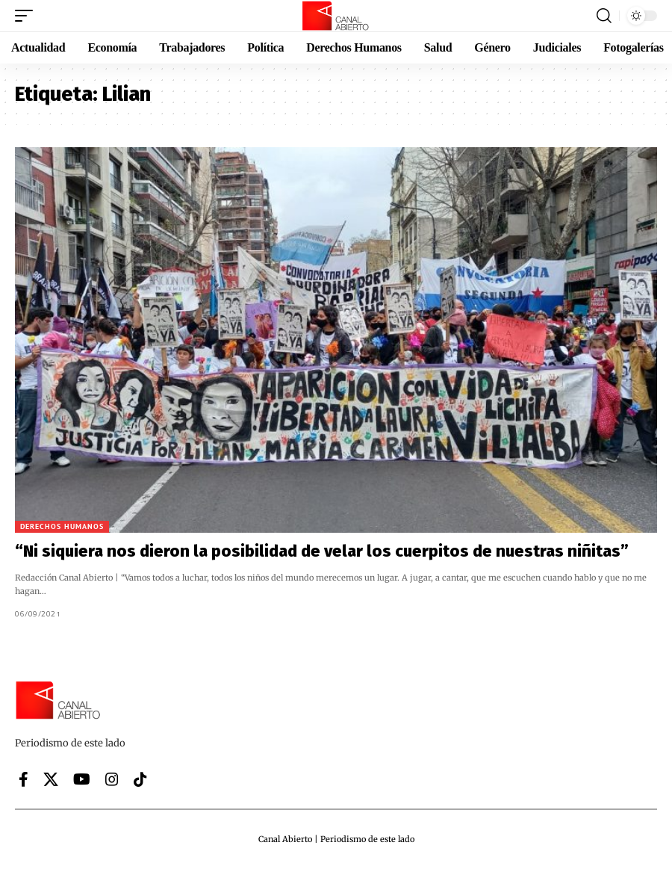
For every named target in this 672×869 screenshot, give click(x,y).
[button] (27, 16)
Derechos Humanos (62, 526)
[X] (51, 779)
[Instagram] (112, 779)
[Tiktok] (140, 779)
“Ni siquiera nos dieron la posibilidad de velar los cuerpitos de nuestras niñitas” (322, 551)
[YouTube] (81, 779)
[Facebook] (23, 779)
